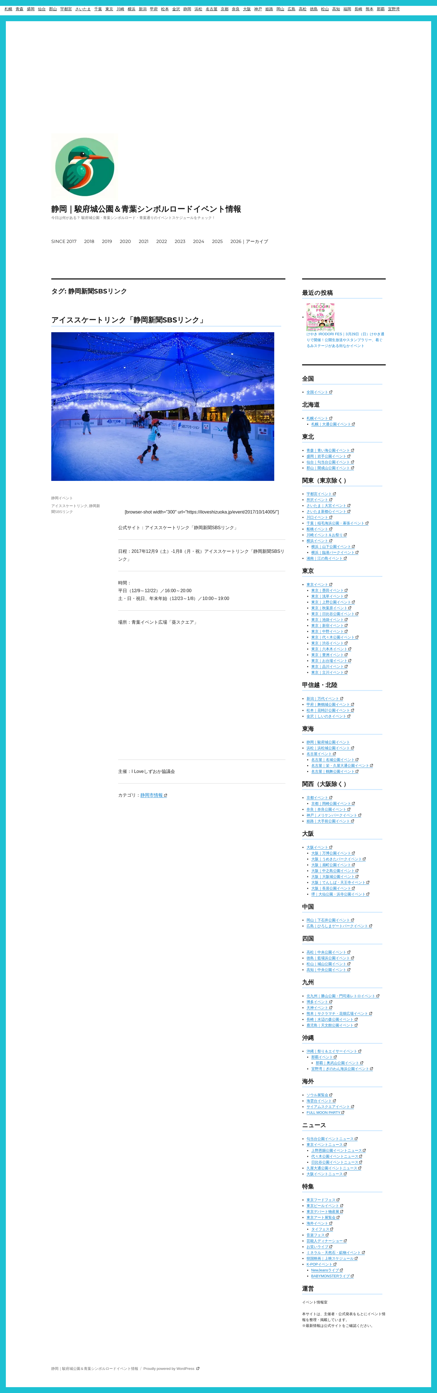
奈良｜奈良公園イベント (328, 809)
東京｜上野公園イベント (333, 602)
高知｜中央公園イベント (328, 970)
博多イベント (319, 1002)
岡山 (280, 9)
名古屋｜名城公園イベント (335, 760)
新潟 (143, 9)
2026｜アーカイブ (249, 241)
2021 (144, 241)
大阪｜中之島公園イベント (335, 871)
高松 (303, 9)
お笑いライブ (319, 1247)
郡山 (53, 9)
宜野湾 (394, 9)
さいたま (83, 9)
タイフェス (322, 1229)
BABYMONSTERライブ (332, 1276)
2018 (89, 241)
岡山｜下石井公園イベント (330, 920)
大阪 (247, 9)
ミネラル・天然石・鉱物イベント (336, 1252)
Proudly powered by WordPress (171, 1369)
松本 (165, 9)
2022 (161, 241)
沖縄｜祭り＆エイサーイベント (334, 1051)
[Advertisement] (218, 61)
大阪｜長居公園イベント (333, 888)
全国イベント (319, 392)
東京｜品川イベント (329, 666)
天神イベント (319, 1008)
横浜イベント (319, 541)
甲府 (154, 9)
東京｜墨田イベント (329, 590)
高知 (336, 9)
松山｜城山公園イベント (328, 964)
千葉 (98, 9)
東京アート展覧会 (323, 1217)
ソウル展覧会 (319, 1095)
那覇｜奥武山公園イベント (339, 1063)
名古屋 (211, 9)
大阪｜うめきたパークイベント (338, 859)
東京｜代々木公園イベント (335, 637)
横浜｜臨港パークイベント (335, 552)
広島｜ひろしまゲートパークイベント (339, 926)
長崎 (358, 9)
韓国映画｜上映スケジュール (332, 1258)
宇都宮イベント (321, 494)
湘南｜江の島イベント (327, 558)
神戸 (258, 9)
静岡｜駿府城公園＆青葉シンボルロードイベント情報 (146, 209)
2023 (180, 241)
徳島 (314, 9)
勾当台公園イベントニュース (332, 1139)
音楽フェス (318, 1235)
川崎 (120, 9)
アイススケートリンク (69, 505)
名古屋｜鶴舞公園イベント (335, 771)
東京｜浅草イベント (329, 596)
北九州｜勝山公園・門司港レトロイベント (343, 996)
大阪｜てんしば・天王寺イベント (340, 882)
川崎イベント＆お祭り (327, 535)
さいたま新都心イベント (328, 511)
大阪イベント (319, 847)
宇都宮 (66, 9)
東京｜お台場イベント (331, 661)
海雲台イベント (321, 1101)
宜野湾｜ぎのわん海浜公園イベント (342, 1069)
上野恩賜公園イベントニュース (338, 1150)
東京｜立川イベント (329, 672)
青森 (19, 9)
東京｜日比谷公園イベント (335, 614)
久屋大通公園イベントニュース (334, 1168)
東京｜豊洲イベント (329, 655)
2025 (217, 241)
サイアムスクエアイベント (330, 1107)
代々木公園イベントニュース (336, 1156)
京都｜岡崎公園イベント (333, 803)
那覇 (381, 9)
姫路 (269, 9)
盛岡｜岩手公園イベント (328, 456)
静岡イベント (62, 498)
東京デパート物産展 (325, 1211)
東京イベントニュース (327, 1145)
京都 (225, 9)
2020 (125, 241)
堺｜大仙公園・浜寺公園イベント (340, 894)
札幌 (8, 9)
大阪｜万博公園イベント (333, 853)
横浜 (131, 9)
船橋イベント (319, 529)
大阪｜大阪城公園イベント (335, 876)
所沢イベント (319, 500)
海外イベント (319, 1223)
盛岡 (31, 9)
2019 (107, 241)
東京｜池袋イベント (329, 620)
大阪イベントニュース (327, 1174)
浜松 (198, 9)
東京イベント (319, 584)
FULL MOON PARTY (325, 1112)
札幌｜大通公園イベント (333, 424)
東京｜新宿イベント (329, 625)
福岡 (347, 9)
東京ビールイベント (325, 1206)
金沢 (176, 9)
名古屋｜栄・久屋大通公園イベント (342, 765)
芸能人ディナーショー (327, 1241)
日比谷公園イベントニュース (336, 1162)
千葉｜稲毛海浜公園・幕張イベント (337, 523)
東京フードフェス (323, 1200)
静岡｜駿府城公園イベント (328, 742)
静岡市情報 (153, 795)
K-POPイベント (321, 1264)
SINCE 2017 (63, 241)
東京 (109, 9)
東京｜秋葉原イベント (331, 608)
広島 (291, 9)
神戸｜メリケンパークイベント (334, 815)
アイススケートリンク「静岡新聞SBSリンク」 (129, 319)
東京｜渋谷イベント (329, 643)
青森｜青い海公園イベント (330, 450)
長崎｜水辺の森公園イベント (332, 1019)
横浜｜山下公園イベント (333, 546)
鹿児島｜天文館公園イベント (332, 1025)
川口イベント (319, 517)
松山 (325, 9)
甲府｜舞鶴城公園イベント (330, 704)
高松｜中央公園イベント (328, 952)
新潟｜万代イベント (325, 698)
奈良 (236, 9)
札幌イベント (319, 418)
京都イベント (319, 798)
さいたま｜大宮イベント (328, 505)
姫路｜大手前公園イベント (330, 821)
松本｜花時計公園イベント (330, 710)
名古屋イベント (321, 754)
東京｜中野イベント (329, 631)
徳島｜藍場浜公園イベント (330, 958)
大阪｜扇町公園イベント (333, 865)
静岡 (187, 9)
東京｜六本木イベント (331, 649)
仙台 (42, 9)
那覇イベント (324, 1057)
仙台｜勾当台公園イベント (330, 462)
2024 (198, 241)
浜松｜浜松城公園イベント (330, 748)
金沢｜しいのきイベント (328, 716)
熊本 (369, 9)
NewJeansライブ (327, 1270)
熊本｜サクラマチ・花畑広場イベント (339, 1013)
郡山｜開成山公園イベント (330, 468)
